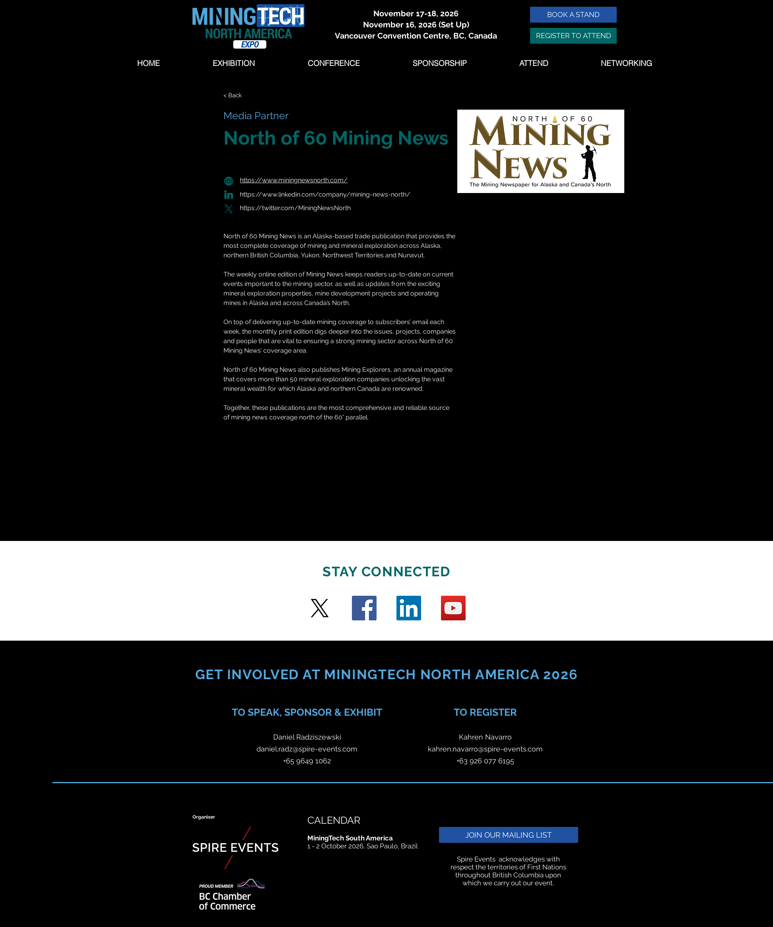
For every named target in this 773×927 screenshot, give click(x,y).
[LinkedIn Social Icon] (408, 608)
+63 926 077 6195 (485, 761)
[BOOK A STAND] (573, 15)
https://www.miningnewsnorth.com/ (294, 180)
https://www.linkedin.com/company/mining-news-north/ (325, 194)
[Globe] (228, 181)
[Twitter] (319, 608)
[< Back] (239, 95)
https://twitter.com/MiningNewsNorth (295, 208)
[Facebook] (364, 608)
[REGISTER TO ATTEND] (573, 36)
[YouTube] (453, 608)
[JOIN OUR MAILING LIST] (508, 835)
